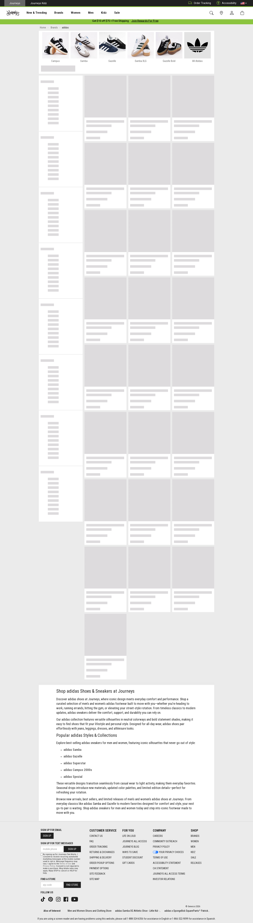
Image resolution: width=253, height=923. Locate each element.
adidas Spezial (73, 777)
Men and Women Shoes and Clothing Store (90, 910)
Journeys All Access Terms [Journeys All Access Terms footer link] (169, 873)
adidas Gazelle (73, 757)
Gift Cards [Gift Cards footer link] (128, 863)
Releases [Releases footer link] (196, 863)
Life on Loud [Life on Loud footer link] (129, 836)
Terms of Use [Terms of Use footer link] (160, 857)
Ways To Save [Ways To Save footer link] (130, 852)
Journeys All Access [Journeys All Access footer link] (134, 841)
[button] (243, 3)
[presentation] (33, 12)
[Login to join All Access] (110, 21)
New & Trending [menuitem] (33, 12)
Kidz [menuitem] (93, 12)
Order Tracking (199, 3)
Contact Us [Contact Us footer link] (96, 836)
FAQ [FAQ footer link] (91, 841)
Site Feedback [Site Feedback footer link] (97, 873)
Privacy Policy (49, 866)
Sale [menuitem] (104, 12)
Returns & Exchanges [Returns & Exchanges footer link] (102, 852)
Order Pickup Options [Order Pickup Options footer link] (102, 863)
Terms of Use (65, 864)
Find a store (48, 879)
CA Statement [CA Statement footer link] (161, 868)
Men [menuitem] (81, 12)
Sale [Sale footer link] (193, 857)
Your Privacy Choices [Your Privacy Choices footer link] (168, 852)
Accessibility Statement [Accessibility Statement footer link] (167, 863)
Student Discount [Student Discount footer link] (132, 857)
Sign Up (47, 835)
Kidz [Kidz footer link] (193, 852)
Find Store (72, 884)
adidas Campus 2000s (78, 770)
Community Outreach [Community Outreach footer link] (165, 841)
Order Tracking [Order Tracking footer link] (99, 846)
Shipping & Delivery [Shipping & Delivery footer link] (101, 857)
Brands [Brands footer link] (195, 836)
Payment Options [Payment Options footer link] (99, 868)
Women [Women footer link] (195, 841)
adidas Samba (72, 750)
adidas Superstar (75, 764)
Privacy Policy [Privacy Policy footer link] (161, 846)
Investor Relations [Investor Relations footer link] (164, 879)
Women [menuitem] (68, 12)
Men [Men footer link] (193, 846)
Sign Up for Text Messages (57, 843)
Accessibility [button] (225, 3)
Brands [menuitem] (53, 12)
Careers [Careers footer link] (158, 836)
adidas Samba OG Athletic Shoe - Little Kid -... (138, 910)
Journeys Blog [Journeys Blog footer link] (130, 846)
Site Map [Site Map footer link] (94, 879)
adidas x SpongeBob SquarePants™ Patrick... (187, 910)
